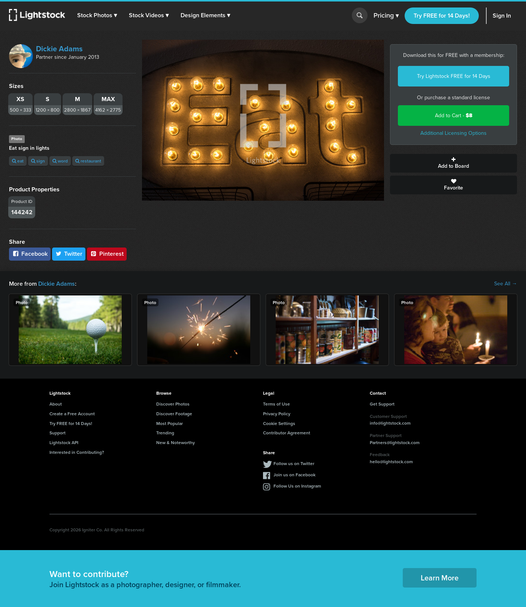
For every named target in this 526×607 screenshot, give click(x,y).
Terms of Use (276, 404)
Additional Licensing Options (453, 133)
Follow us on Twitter (293, 463)
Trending (165, 433)
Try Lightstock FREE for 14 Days (453, 76)
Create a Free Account (72, 413)
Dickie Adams (59, 48)
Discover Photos (173, 404)
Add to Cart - (453, 115)
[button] (97, 15)
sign (38, 161)
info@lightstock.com (390, 423)
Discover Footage (174, 413)
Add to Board (453, 163)
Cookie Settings (279, 423)
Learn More (440, 577)
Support (57, 433)
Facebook (30, 253)
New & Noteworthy (175, 442)
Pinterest (107, 253)
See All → (505, 284)
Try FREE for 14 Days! (442, 15)
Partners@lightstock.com (395, 442)
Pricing (386, 15)
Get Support (382, 404)
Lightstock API (63, 442)
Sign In (502, 15)
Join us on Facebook (294, 474)
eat (18, 161)
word (60, 161)
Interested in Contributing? (76, 452)
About (55, 404)
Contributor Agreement (286, 433)
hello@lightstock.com (391, 461)
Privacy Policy (276, 413)
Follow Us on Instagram (297, 486)
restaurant (88, 161)
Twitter (69, 253)
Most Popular (169, 423)
